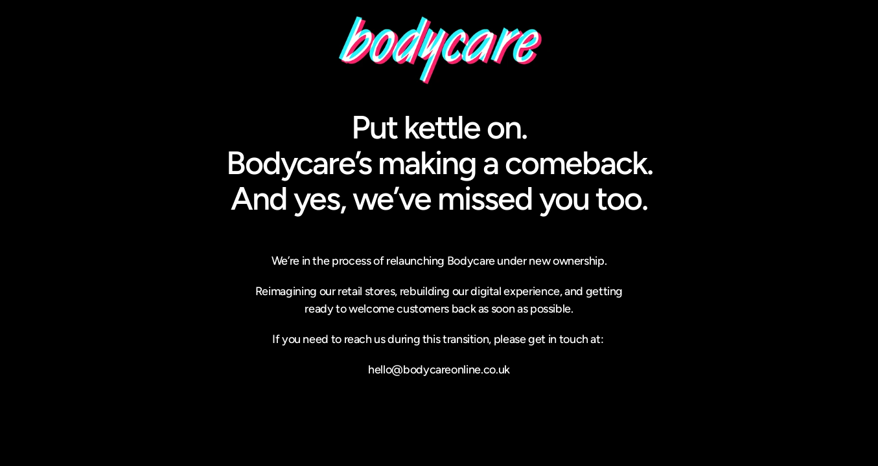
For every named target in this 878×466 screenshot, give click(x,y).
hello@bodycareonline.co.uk (439, 369)
